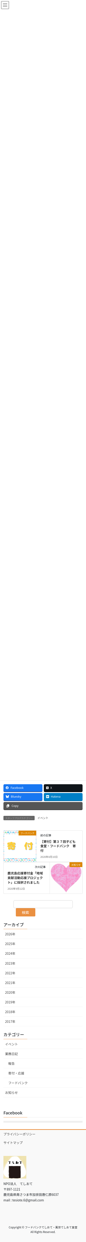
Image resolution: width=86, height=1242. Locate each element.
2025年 (10, 943)
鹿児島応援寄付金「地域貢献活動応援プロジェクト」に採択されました (25, 877)
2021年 (10, 982)
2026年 (10, 934)
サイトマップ (13, 1142)
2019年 (10, 1002)
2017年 (10, 1021)
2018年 (10, 1011)
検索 (25, 912)
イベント (42, 818)
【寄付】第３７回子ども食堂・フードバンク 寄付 (58, 846)
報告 (11, 1063)
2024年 (10, 953)
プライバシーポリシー (19, 1134)
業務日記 (11, 1053)
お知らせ (11, 1092)
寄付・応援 (16, 1073)
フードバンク (18, 1082)
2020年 (10, 992)
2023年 (10, 963)
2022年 (10, 973)
